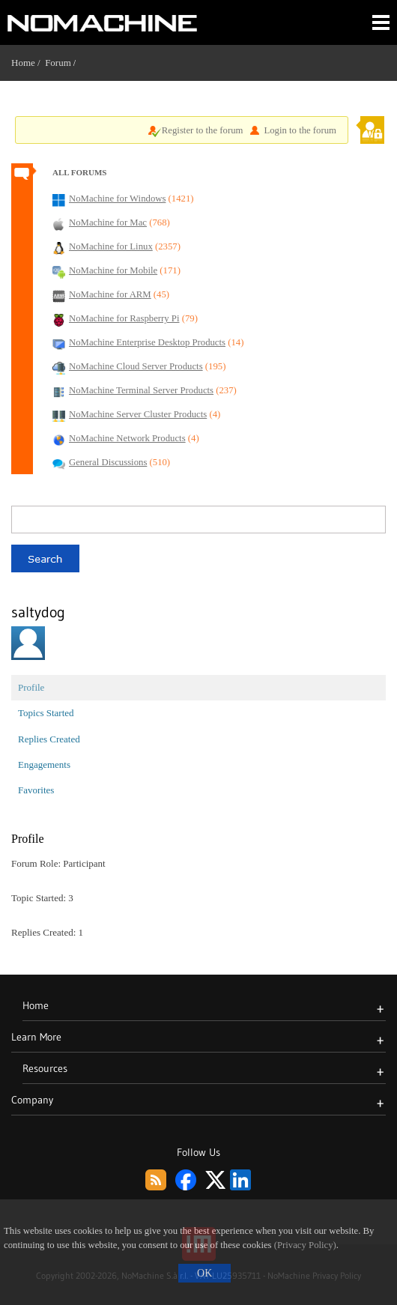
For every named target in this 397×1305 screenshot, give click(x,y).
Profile (31, 687)
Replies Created (49, 739)
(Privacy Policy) (305, 1245)
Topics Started (46, 712)
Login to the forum (300, 130)
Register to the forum (202, 130)
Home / (28, 62)
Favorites (36, 790)
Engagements (44, 764)
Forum (58, 62)
